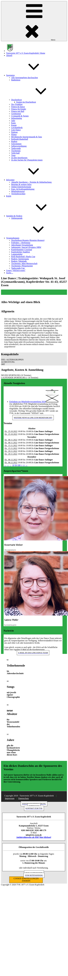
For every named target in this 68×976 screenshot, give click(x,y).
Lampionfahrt (16, 254)
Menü (34, 21)
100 (18, 465)
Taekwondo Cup (18, 268)
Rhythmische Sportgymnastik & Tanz (26, 137)
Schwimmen (16, 144)
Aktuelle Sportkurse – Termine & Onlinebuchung (31, 182)
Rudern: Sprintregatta (20, 259)
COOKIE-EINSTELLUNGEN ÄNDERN (26, 879)
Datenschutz (23, 798)
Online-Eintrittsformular (21, 187)
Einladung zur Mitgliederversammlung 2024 (27, 402)
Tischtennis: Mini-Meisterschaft (24, 263)
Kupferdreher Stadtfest (20, 252)
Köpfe (8, 196)
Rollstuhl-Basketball (19, 139)
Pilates (14, 134)
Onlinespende (16, 218)
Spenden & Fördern (33, 216)
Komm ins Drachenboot (26, 102)
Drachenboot (35, 100)
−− (8, 465)
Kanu (13, 123)
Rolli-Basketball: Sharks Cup (23, 256)
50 (16, 465)
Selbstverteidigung (19, 146)
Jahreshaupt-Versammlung (22, 245)
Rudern (14, 141)
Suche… (9, 273)
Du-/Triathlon (16, 104)
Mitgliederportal (18, 191)
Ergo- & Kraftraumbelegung (22, 189)
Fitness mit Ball (17, 111)
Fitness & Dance (18, 107)
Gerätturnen (16, 114)
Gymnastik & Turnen (20, 116)
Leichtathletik (17, 127)
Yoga (13, 155)
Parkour (14, 132)
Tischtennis (16, 151)
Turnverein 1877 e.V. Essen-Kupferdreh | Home (25, 53)
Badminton (15, 80)
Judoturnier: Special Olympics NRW (26, 247)
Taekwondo (16, 148)
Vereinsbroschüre (18, 194)
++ (24, 465)
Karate (14, 125)
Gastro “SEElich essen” (16, 270)
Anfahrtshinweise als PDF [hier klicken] (33, 837)
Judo (13, 120)
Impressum (9, 798)
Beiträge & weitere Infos (21, 184)
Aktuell (9, 55)
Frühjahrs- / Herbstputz (20, 243)
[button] (34, 360)
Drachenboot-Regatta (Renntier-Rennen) (27, 240)
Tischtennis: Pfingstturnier (22, 266)
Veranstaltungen (32, 238)
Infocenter (29, 180)
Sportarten (29, 75)
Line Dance (16, 130)
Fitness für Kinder (18, 109)
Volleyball (15, 153)
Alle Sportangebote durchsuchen (24, 77)
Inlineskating (16, 118)
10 (13, 465)
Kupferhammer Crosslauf (21, 249)
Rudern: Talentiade (19, 261)
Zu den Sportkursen (19, 158)
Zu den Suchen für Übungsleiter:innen (26, 160)
